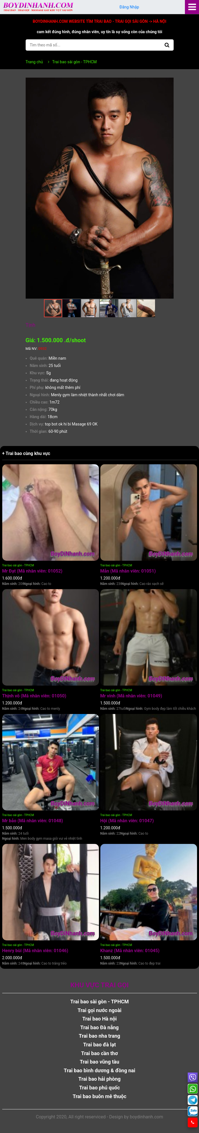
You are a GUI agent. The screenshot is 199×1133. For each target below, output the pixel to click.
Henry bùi (35, 950)
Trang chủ (34, 62)
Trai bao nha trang (99, 1036)
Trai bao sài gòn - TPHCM (18, 565)
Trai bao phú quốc (99, 1088)
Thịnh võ (34, 696)
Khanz (130, 950)
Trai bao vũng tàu (99, 1062)
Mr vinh (131, 696)
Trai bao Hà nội (99, 1019)
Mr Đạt (32, 571)
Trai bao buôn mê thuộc (100, 1096)
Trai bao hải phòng (99, 1079)
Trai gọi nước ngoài (99, 1010)
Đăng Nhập (129, 7)
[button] (168, 82)
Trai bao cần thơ (99, 1053)
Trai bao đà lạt (99, 1045)
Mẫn (128, 571)
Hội (127, 820)
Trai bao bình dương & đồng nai (99, 1070)
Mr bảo (32, 820)
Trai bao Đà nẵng (99, 1027)
